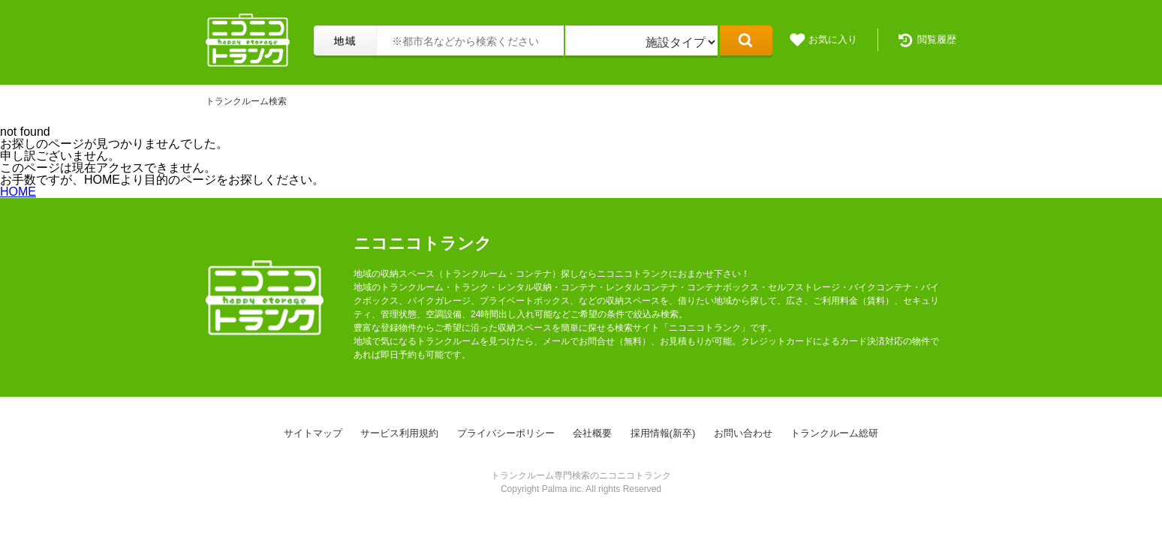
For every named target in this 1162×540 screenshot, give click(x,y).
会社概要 (592, 433)
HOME (18, 191)
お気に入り (832, 39)
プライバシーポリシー (506, 433)
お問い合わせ (743, 433)
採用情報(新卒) (663, 433)
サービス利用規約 (399, 433)
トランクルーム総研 (834, 433)
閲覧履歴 (936, 39)
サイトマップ (313, 433)
